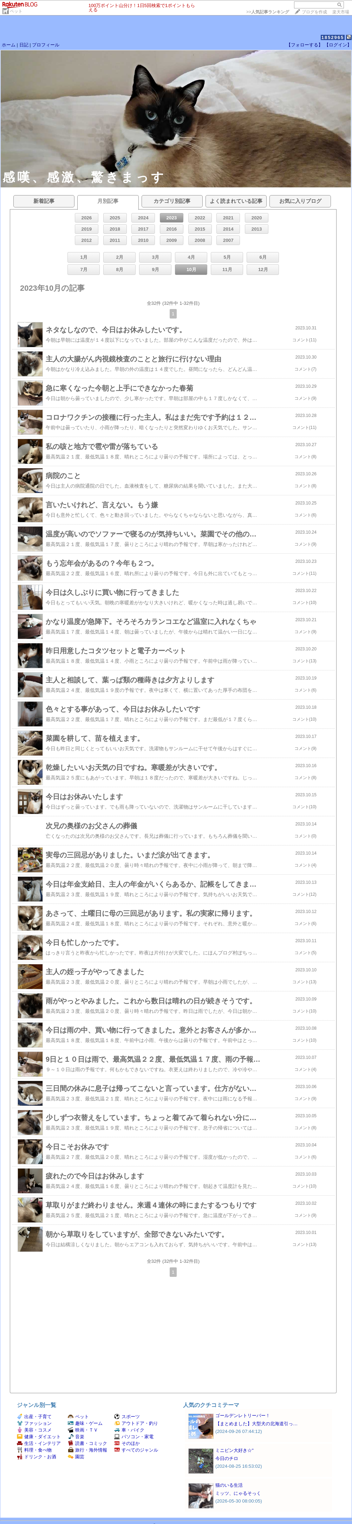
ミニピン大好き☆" (234, 1450)
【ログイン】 (338, 44)
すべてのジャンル (136, 1450)
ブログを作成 (314, 11)
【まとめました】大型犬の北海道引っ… (256, 1423)
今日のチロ (226, 1458)
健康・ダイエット (39, 1436)
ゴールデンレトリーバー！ (242, 1415)
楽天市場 (340, 11)
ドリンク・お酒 (36, 1456)
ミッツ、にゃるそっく (238, 1493)
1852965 (332, 37)
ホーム (8, 44)
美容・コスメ (34, 1430)
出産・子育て (34, 1416)
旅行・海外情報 (87, 1450)
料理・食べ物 (34, 1450)
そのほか (127, 1443)
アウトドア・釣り (136, 1423)
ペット (16, 11)
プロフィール (45, 44)
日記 (23, 44)
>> (267, 11)
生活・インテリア (39, 1443)
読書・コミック (87, 1443)
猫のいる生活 (229, 1485)
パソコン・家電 (134, 1436)
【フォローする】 (304, 44)
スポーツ (127, 1416)
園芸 (76, 1456)
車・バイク (129, 1430)
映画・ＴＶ (83, 1430)
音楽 (76, 1436)
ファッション (34, 1423)
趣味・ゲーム (85, 1423)
